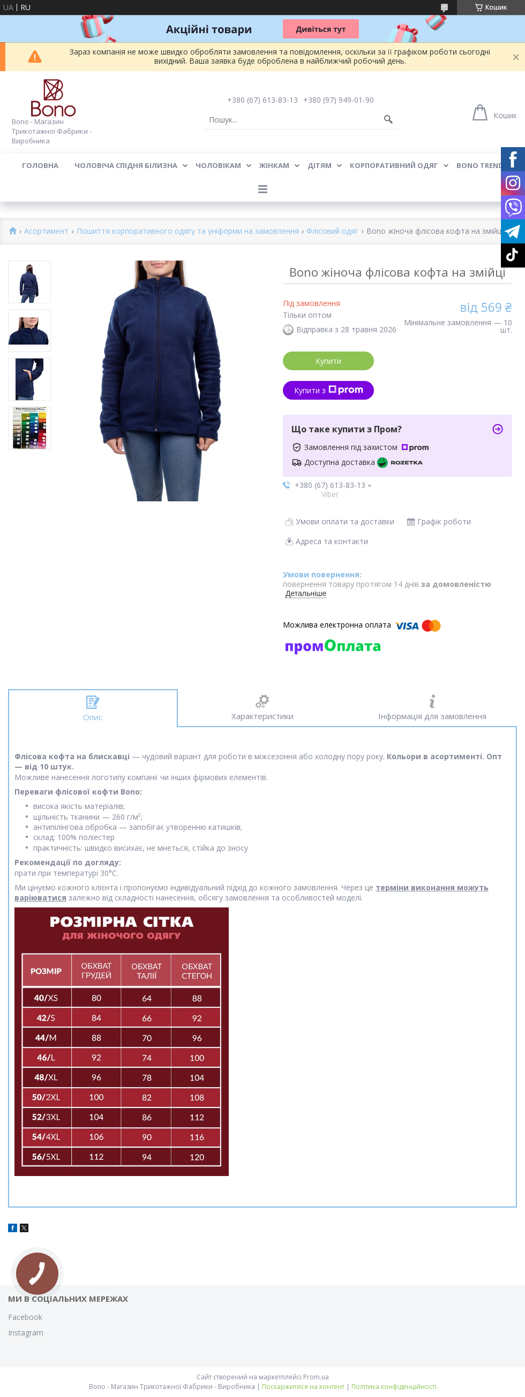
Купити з (328, 390)
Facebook (25, 1317)
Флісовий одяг (332, 231)
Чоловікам (218, 165)
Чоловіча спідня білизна (125, 165)
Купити (328, 361)
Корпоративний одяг (394, 165)
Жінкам (274, 165)
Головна (40, 165)
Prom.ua (316, 1376)
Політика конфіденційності (394, 1386)
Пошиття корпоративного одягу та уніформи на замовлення (188, 231)
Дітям (320, 165)
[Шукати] (388, 120)
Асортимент (46, 231)
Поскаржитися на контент (303, 1386)
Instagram (25, 1332)
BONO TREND (480, 165)
